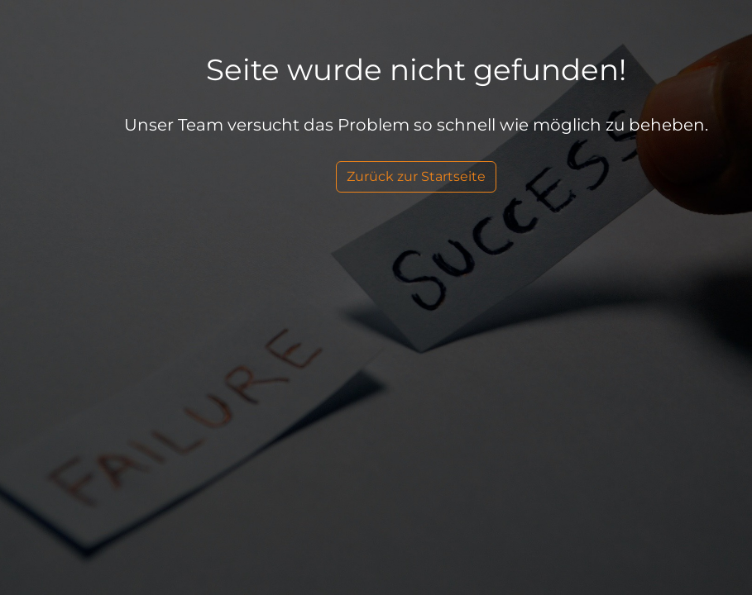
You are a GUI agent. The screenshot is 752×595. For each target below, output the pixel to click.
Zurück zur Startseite (416, 176)
